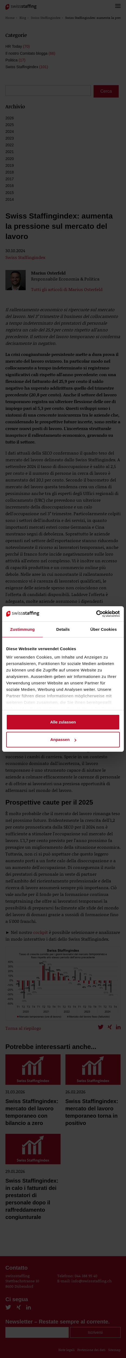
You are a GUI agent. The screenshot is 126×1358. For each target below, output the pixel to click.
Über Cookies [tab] (103, 629)
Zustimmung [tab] (22, 629)
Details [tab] (63, 629)
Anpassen (63, 739)
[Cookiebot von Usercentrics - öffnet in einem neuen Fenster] (96, 613)
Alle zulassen (63, 722)
